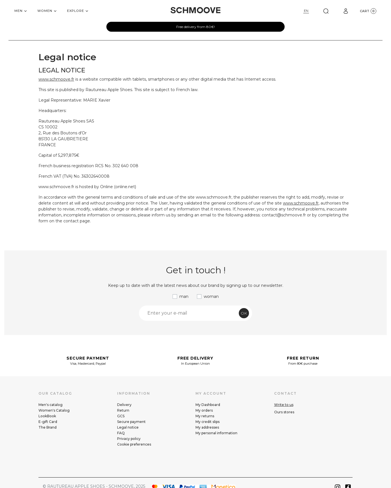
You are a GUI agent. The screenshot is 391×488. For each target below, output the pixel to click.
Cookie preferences (134, 444)
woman (211, 296)
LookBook (47, 416)
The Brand (47, 427)
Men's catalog (50, 405)
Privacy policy (129, 439)
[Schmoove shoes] (195, 10)
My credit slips (208, 422)
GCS (120, 416)
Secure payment (131, 422)
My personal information (216, 433)
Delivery (124, 405)
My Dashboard (208, 405)
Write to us (283, 405)
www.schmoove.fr (56, 79)
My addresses (207, 427)
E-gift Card (47, 422)
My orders (204, 410)
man (183, 296)
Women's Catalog (54, 410)
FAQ (121, 433)
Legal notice (128, 427)
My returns (205, 416)
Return (123, 410)
